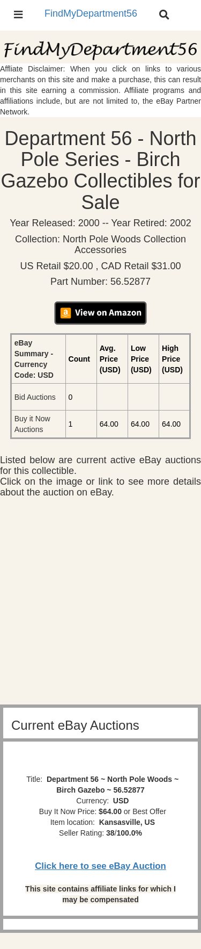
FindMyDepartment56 (90, 13)
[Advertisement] (100, 603)
